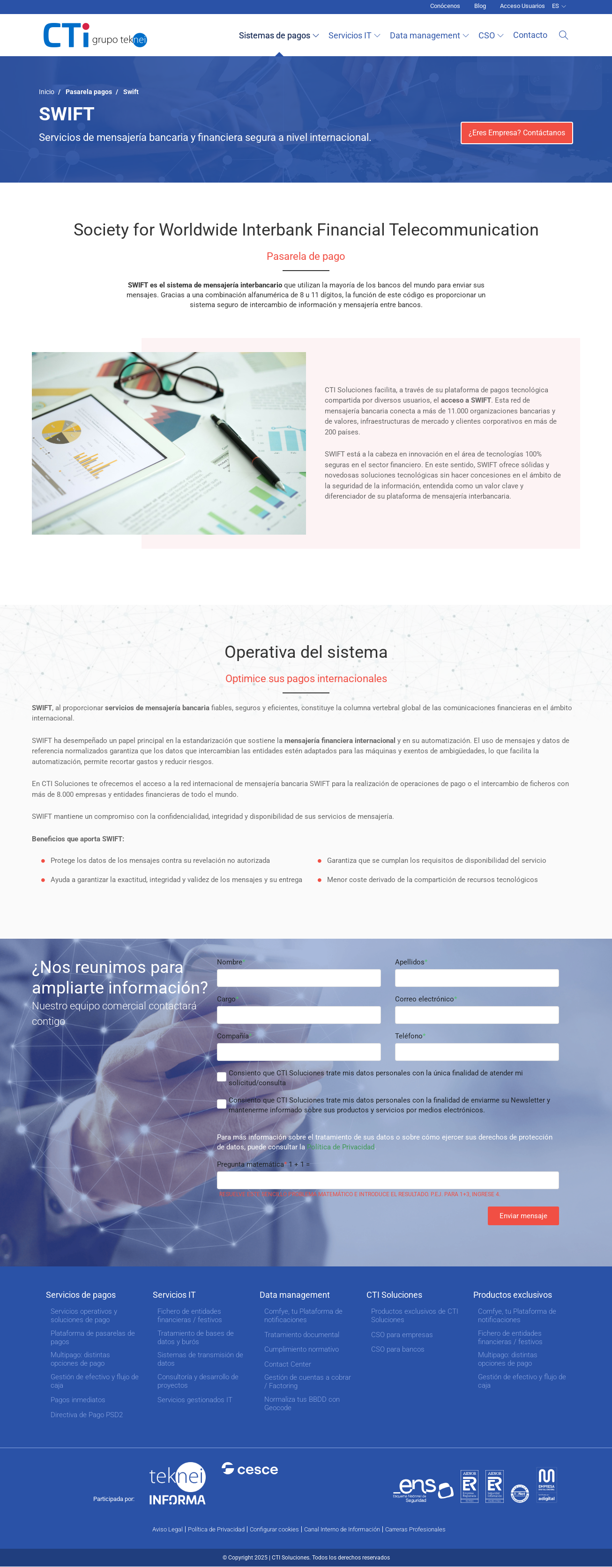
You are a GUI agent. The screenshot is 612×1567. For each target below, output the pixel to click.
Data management (427, 35)
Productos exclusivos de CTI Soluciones (414, 1315)
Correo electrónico (424, 999)
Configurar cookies (274, 1529)
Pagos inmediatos (78, 1400)
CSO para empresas (402, 1335)
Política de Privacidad (340, 1147)
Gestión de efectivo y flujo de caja (95, 1381)
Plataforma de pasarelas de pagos (93, 1337)
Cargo (226, 999)
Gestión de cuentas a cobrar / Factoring (307, 1381)
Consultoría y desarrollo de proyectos (198, 1381)
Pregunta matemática (250, 1164)
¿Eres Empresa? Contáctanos (517, 132)
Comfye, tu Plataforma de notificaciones (303, 1315)
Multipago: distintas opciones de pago (80, 1359)
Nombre (229, 962)
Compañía (233, 1036)
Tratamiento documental (301, 1335)
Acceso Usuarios (522, 6)
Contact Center (287, 1364)
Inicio (46, 92)
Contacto (532, 35)
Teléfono (409, 1036)
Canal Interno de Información (342, 1529)
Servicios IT (352, 35)
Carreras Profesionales (415, 1529)
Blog (480, 6)
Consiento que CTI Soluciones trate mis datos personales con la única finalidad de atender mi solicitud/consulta (376, 1078)
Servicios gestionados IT (194, 1400)
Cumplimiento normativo (301, 1349)
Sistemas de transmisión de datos (200, 1359)
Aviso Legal (167, 1529)
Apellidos (410, 962)
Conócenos (445, 6)
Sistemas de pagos (277, 35)
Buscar (563, 35)
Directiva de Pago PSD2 (87, 1415)
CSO (489, 35)
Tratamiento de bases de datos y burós (195, 1337)
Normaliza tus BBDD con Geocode (302, 1403)
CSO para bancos (398, 1349)
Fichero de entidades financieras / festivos (189, 1315)
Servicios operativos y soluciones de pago (84, 1315)
